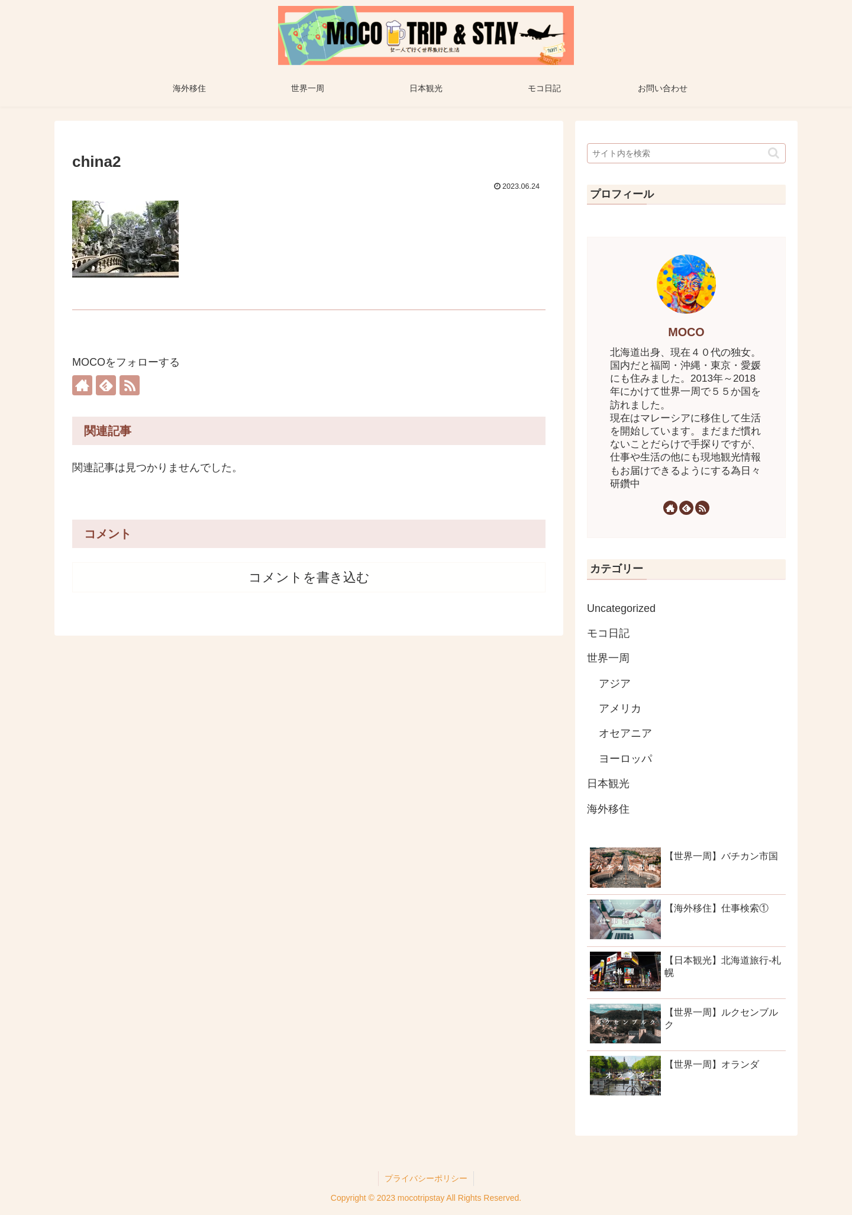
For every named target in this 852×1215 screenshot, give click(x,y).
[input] (686, 153)
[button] (773, 153)
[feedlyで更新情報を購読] (106, 385)
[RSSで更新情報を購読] (130, 385)
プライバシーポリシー (426, 1178)
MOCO (686, 332)
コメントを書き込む (309, 577)
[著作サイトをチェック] (82, 385)
